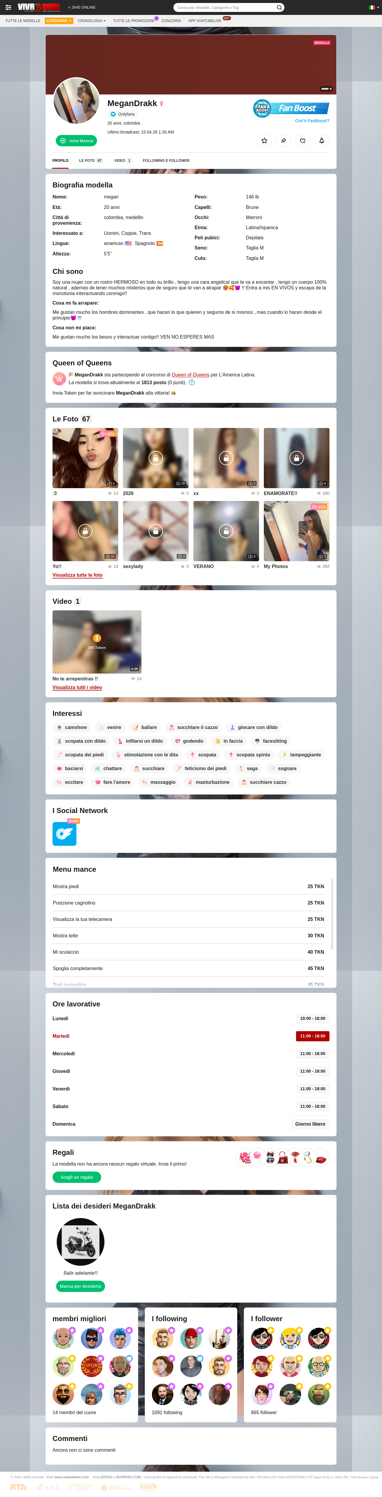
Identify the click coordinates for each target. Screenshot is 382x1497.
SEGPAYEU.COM (128, 1477)
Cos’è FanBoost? (312, 120)
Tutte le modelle (22, 21)
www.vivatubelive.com (72, 1477)
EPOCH (106, 1477)
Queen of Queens (191, 374)
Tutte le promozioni (135, 20)
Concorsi (171, 21)
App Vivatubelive (206, 20)
